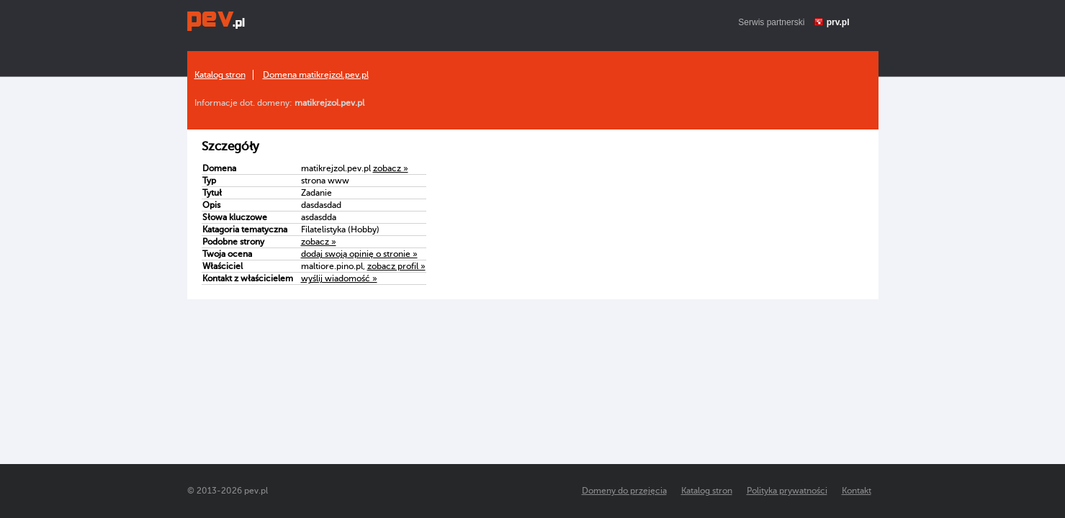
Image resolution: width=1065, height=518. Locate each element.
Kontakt (856, 491)
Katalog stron (220, 75)
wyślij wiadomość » (339, 278)
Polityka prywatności (787, 491)
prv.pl (838, 22)
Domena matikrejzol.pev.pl (316, 75)
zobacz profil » (396, 266)
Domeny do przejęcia (624, 491)
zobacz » (390, 168)
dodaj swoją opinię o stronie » (359, 254)
